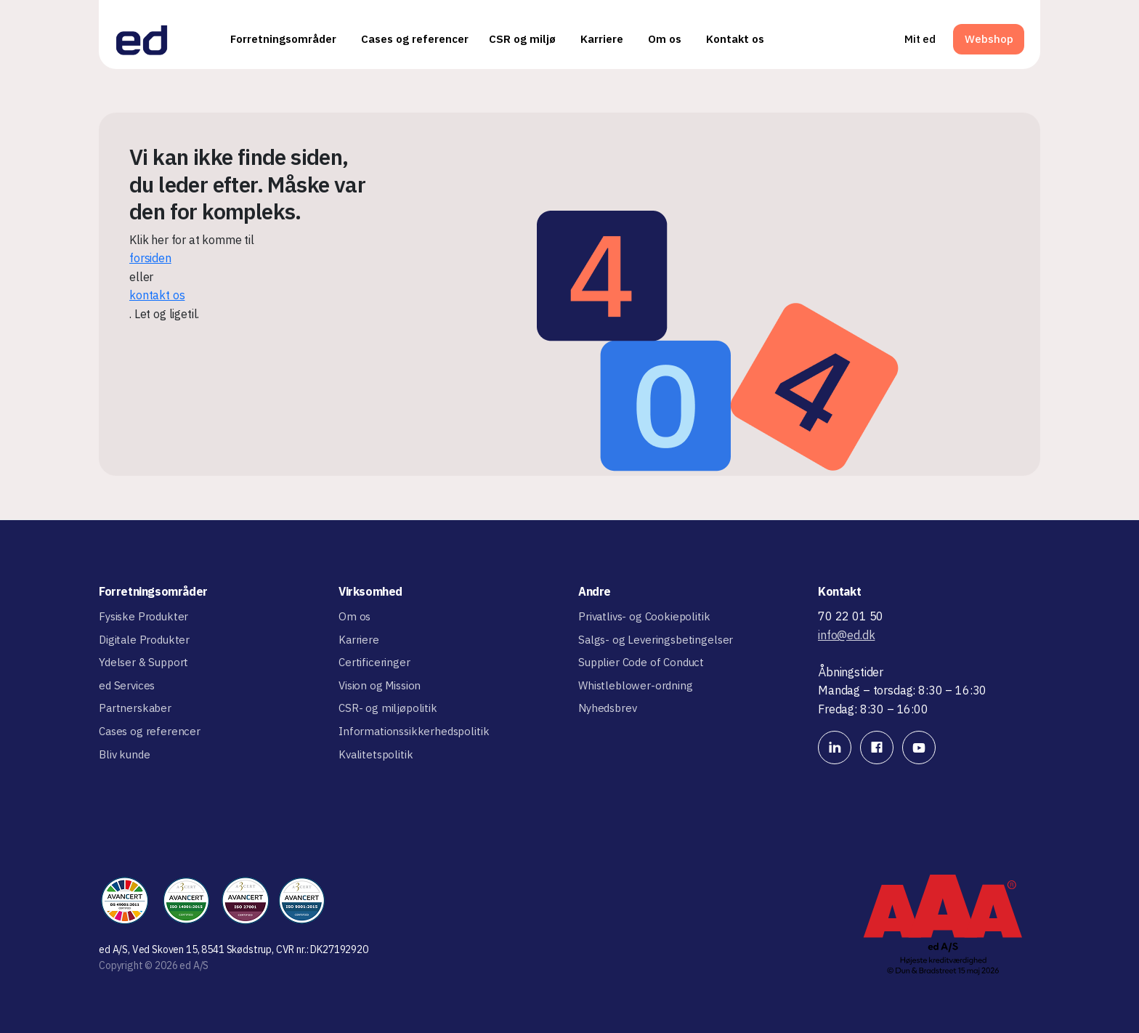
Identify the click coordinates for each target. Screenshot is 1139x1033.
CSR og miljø (522, 39)
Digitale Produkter (144, 640)
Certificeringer (374, 662)
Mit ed (920, 38)
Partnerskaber (135, 708)
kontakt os (157, 295)
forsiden (150, 258)
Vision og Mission (380, 685)
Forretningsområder (283, 39)
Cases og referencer (415, 39)
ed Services (127, 685)
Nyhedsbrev (607, 708)
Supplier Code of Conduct (641, 662)
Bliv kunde (124, 754)
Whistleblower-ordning (635, 685)
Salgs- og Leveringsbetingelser (655, 640)
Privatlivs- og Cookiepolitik (644, 616)
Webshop (989, 39)
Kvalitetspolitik (376, 754)
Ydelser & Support (143, 662)
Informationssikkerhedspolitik (414, 731)
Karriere (601, 39)
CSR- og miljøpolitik (388, 708)
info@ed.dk (846, 635)
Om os (664, 39)
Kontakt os (735, 39)
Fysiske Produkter (143, 616)
